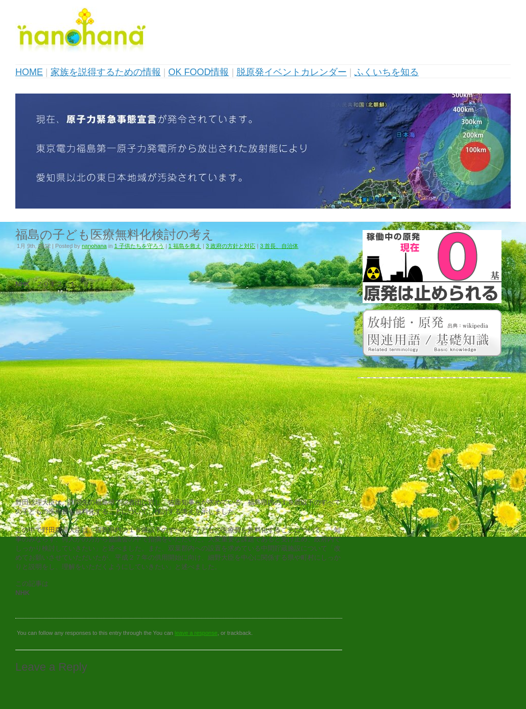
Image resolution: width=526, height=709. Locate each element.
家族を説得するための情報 (106, 72)
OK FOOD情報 (198, 72)
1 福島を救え (185, 246)
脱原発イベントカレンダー (291, 72)
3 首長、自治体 (279, 246)
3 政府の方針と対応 (230, 246)
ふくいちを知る (386, 72)
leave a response (196, 633)
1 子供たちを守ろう (139, 246)
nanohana (94, 246)
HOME (29, 72)
